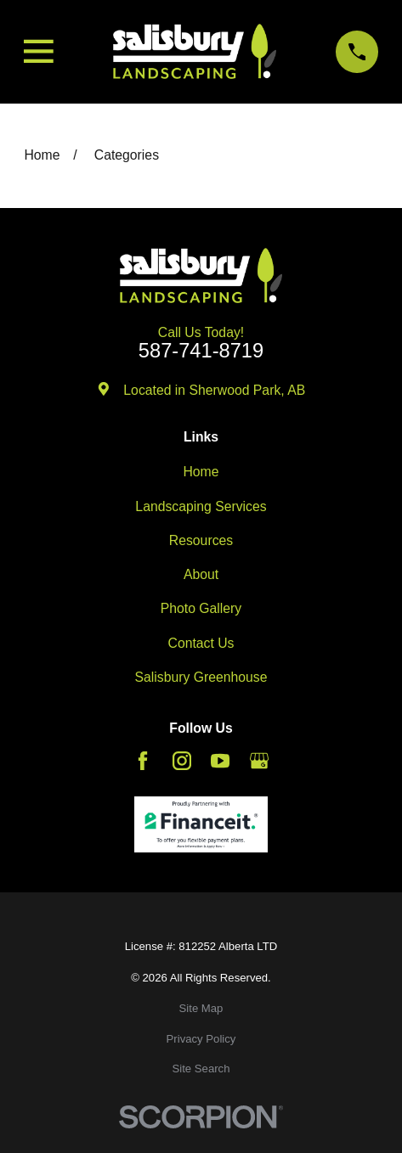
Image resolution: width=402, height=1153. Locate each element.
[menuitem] (200, 1008)
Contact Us (201, 643)
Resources (201, 540)
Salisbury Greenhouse (200, 677)
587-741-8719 (201, 351)
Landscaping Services (200, 506)
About (201, 574)
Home (200, 471)
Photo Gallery (201, 608)
